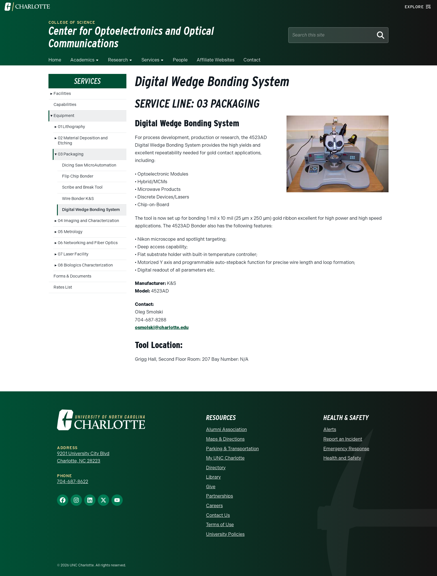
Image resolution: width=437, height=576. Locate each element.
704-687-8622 (72, 478)
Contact (251, 56)
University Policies (225, 530)
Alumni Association (226, 425)
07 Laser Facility (73, 250)
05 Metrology (70, 228)
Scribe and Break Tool (82, 184)
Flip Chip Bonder (77, 172)
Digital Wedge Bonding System (91, 206)
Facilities (62, 90)
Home (54, 56)
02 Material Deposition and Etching (83, 137)
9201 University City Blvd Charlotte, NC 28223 (83, 453)
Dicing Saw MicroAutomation (89, 161)
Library (213, 473)
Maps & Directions (225, 435)
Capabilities (65, 101)
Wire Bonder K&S (78, 195)
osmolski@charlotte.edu (161, 324)
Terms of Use (220, 521)
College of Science (71, 27)
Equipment (64, 112)
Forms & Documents (72, 272)
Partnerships (219, 492)
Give (210, 483)
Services (150, 56)
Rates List (63, 283)
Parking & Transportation (232, 444)
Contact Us (218, 511)
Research (118, 56)
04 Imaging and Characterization (88, 217)
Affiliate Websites (215, 56)
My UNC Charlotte (225, 454)
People (180, 56)
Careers (214, 502)
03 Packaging (71, 150)
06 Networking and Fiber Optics (88, 239)
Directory (216, 464)
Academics (82, 56)
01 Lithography (71, 123)
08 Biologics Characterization (85, 261)
